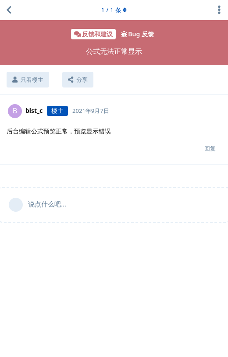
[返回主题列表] (9, 10)
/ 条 (114, 10)
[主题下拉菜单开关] (219, 10)
